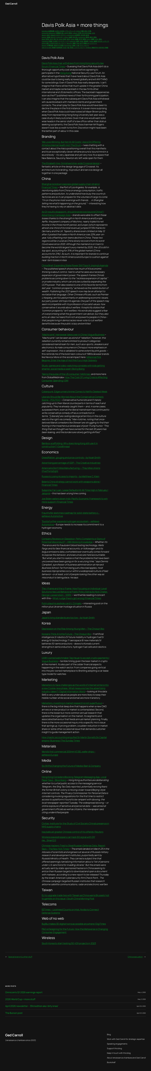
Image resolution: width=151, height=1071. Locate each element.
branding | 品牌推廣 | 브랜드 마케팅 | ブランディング (58, 31)
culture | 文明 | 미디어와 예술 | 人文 (84, 33)
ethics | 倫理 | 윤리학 (70, 37)
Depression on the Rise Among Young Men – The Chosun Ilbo (73, 628)
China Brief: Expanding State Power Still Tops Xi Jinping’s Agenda (75, 265)
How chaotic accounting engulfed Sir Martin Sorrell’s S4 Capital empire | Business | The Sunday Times (74, 739)
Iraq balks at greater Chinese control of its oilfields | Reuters (72, 831)
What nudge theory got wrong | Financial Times (77, 598)
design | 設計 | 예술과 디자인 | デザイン (54, 35)
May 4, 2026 (142, 992)
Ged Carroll (11, 3)
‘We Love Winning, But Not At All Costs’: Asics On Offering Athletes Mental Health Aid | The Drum (71, 143)
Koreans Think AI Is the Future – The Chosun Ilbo (66, 634)
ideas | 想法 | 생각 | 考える (50, 39)
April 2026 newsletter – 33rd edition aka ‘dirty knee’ (31, 1006)
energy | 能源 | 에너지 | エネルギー (53, 37)
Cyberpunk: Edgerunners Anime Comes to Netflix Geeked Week (74, 391)
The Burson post (14, 1013)
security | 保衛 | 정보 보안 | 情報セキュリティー (82, 43)
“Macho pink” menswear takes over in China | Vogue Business (73, 334)
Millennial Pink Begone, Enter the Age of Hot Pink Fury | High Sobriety (71, 359)
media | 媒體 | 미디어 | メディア (99, 41)
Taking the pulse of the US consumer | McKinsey (66, 374)
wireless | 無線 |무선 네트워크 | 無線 (97, 48)
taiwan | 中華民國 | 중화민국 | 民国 (53, 45)
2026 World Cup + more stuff (20, 999)
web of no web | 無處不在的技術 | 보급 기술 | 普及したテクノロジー (63, 48)
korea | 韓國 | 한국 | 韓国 (78, 39)
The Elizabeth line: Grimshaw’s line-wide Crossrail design (71, 163)
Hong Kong (65, 72)
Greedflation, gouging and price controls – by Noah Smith (71, 457)
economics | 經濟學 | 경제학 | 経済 (78, 35)
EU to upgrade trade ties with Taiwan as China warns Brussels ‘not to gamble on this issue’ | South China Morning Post (75, 897)
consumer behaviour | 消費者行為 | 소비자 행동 (57, 33)
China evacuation (135, 956)
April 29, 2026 (141, 1006)
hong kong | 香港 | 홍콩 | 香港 (87, 37)
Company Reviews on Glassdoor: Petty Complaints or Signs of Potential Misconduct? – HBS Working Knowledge (73, 540)
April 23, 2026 (141, 1013)
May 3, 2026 (142, 999)
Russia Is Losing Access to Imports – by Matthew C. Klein (70, 476)
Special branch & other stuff (20, 956)
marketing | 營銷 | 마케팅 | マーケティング (55, 41)
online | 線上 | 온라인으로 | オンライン (54, 43)
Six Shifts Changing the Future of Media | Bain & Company (71, 765)
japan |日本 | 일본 (64, 39)
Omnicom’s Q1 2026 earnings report (23, 992)
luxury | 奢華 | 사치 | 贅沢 (94, 39)
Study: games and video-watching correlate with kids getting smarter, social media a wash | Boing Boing (73, 367)
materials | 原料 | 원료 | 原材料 (78, 41)
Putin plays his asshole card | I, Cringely (62, 603)
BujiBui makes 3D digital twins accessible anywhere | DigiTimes (74, 923)
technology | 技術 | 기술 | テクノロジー (76, 45)
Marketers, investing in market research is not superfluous (72, 703)
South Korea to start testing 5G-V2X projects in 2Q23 (69, 943)
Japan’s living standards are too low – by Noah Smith (68, 617)
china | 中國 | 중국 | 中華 (83, 31)
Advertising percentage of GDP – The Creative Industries (71, 462)
